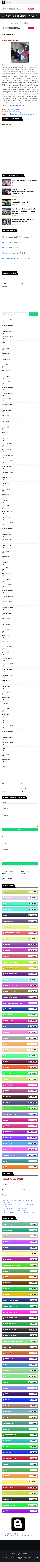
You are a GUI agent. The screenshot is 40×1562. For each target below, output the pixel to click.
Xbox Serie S (21, 1143)
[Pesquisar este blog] (15, 314)
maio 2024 (6, 359)
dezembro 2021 (8, 523)
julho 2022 (6, 483)
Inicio (14, 1554)
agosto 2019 (7, 681)
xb (21, 1167)
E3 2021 (21, 956)
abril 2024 (6, 365)
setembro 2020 (8, 607)
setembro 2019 (8, 675)
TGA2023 (21, 1102)
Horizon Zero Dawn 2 (21, 1003)
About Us (23, 789)
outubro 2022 (7, 466)
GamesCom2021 (21, 991)
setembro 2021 (8, 540)
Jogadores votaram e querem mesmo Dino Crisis (19, 1212)
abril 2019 (6, 703)
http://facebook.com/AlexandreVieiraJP (23, 114)
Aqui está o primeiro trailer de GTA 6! (24, 181)
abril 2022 (6, 500)
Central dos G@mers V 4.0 (20, 15)
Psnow (21, 1062)
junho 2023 (6, 421)
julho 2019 (6, 686)
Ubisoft (21, 1120)
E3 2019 (21, 944)
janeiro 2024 (7, 382)
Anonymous (6, 253)
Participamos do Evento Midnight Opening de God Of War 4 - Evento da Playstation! (24, 211)
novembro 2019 (8, 664)
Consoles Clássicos (21, 933)
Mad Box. (21, 1009)
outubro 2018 (7, 737)
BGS (21, 915)
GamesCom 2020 (21, 980)
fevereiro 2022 (7, 511)
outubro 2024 (7, 331)
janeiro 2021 (7, 585)
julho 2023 (6, 416)
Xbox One (21, 1138)
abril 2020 (6, 636)
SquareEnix (21, 1085)
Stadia (21, 1091)
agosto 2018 (7, 748)
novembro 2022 (8, 461)
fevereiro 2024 (7, 376)
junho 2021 (6, 557)
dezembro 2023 (8, 387)
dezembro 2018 (8, 726)
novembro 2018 (8, 731)
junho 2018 (6, 760)
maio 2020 (6, 630)
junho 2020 (6, 624)
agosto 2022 (7, 478)
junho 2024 (6, 354)
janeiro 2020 (7, 652)
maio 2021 (6, 562)
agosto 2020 (7, 613)
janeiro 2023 (7, 449)
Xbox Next (21, 1132)
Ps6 (21, 1056)
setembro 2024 (8, 337)
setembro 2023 (8, 404)
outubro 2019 (7, 669)
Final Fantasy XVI (21, 962)
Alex (3, 237)
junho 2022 (6, 489)
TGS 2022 (21, 1108)
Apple (21, 904)
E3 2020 (21, 950)
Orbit (21, 1032)
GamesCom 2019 (21, 974)
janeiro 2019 (7, 720)
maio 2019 (6, 698)
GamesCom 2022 (21, 985)
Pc (21, 1044)
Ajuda (19, 1554)
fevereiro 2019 (7, 714)
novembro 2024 (8, 325)
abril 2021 (6, 568)
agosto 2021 (7, 545)
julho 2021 (6, 551)
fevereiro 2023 (7, 444)
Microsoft (21, 1015)
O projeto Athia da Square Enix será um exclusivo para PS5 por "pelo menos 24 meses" (19, 1209)
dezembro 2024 (8, 320)
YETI (21, 1161)
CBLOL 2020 (21, 921)
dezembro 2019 (8, 658)
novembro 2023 (8, 393)
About (22, 283)
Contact (4, 286)
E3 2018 (21, 939)
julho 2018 (6, 754)
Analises (21, 898)
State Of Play (21, 1435)
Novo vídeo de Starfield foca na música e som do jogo (23, 221)
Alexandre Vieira (8, 258)
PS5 (21, 1038)
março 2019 (6, 709)
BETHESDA (21, 909)
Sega (21, 1067)
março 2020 (6, 641)
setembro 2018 (8, 743)
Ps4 (21, 1050)
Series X (21, 1073)
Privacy (4, 791)
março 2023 (6, 438)
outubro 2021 (7, 534)
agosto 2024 (7, 342)
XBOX (21, 1126)
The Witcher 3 (21, 1114)
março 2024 (6, 371)
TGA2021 (21, 1097)
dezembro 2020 (8, 590)
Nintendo (21, 1021)
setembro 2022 (8, 472)
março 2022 (6, 506)
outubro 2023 (7, 399)
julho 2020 (6, 619)
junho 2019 (6, 692)
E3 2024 (21, 1294)
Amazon (21, 892)
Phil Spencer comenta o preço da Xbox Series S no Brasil (23, 201)
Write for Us (24, 1190)
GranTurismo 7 (21, 997)
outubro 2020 (7, 602)
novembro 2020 (8, 596)
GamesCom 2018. (21, 968)
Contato (25, 1554)
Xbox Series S (21, 1149)
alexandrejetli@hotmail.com (17, 110)
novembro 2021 (8, 528)
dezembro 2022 (8, 455)
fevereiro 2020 (7, 647)
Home (4, 283)
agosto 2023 (7, 410)
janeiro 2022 (7, 517)
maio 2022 (6, 495)
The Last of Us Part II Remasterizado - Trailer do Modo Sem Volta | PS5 (24, 192)
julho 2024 (6, 348)
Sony (21, 1079)
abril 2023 (6, 433)
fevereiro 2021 (7, 579)
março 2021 (6, 573)
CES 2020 (21, 927)
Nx (21, 1026)
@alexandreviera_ (15, 112)
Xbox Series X (21, 1155)
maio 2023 (6, 427)
